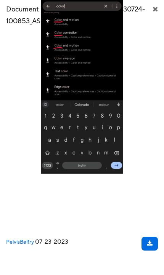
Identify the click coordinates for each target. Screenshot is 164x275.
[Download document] (149, 244)
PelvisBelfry (20, 242)
